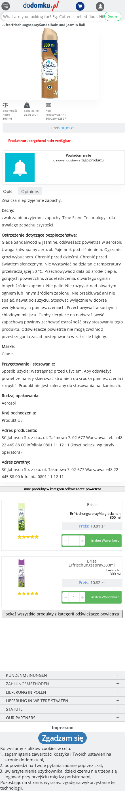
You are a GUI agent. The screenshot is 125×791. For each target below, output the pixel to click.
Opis (7, 191)
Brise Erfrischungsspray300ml (92, 563)
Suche (113, 16)
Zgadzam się (62, 738)
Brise (92, 504)
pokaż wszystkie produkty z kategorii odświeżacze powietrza (62, 614)
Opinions (30, 191)
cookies (49, 748)
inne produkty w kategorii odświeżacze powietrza (62, 489)
